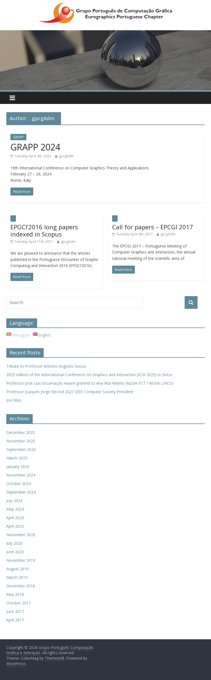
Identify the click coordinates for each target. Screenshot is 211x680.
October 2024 (18, 483)
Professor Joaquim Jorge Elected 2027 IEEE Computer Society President (70, 391)
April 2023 (15, 526)
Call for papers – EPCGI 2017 (152, 227)
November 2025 (20, 441)
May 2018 (15, 594)
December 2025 (20, 432)
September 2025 (21, 449)
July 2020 (14, 543)
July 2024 (14, 500)
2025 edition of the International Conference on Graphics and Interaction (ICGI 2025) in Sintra (89, 374)
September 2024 (21, 492)
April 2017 (15, 620)
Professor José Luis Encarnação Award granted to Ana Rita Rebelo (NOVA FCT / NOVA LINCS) (89, 383)
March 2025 (16, 458)
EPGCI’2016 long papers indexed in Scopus (44, 230)
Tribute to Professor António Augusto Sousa (46, 366)
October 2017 (18, 602)
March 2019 (16, 577)
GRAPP (18, 137)
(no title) (13, 400)
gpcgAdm (66, 156)
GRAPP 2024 (35, 147)
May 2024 (15, 509)
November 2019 (20, 560)
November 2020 (20, 534)
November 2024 (20, 475)
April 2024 (15, 517)
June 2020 (15, 551)
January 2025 (17, 466)
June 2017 (15, 611)
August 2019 (17, 568)
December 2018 (20, 585)
